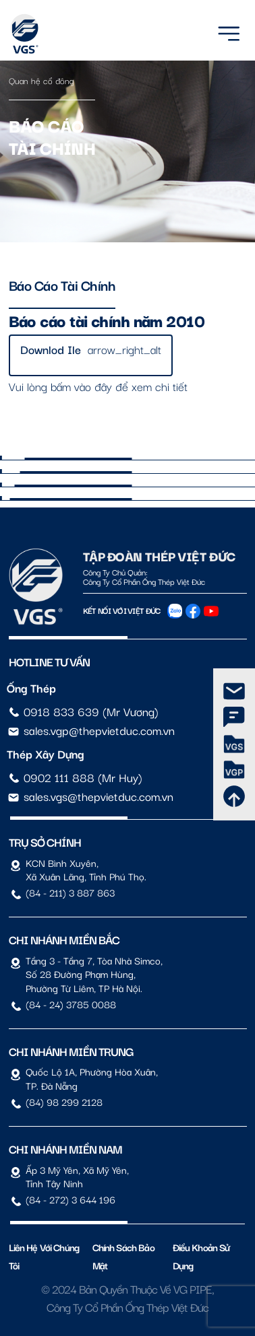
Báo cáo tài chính (62, 284)
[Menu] (229, 31)
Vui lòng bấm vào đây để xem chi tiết (98, 386)
